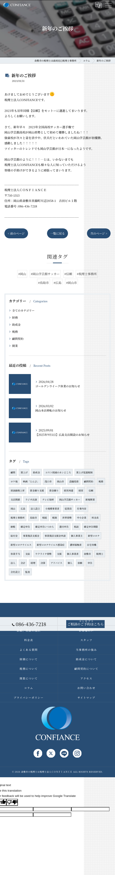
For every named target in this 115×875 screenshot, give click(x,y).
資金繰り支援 (37, 490)
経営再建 (68, 490)
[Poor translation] (12, 802)
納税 (13, 526)
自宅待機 (91, 544)
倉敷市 (87, 553)
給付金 (14, 535)
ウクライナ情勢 (43, 553)
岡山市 (60, 481)
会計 (23, 563)
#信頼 (68, 283)
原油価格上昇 (18, 490)
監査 (27, 572)
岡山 (13, 508)
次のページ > (98, 233)
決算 (43, 563)
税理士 (99, 553)
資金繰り (53, 490)
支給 (27, 553)
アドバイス (56, 563)
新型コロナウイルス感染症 (51, 544)
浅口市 (48, 481)
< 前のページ (16, 233)
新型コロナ (94, 535)
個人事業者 (73, 553)
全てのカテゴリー (23, 310)
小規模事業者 (52, 508)
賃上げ (24, 472)
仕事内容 (81, 508)
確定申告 (25, 526)
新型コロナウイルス (21, 544)
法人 (13, 563)
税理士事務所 (18, 517)
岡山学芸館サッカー (69, 499)
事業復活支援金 (31, 535)
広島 (23, 508)
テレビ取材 (48, 499)
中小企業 (81, 517)
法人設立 (35, 508)
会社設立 (15, 572)
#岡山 (22, 283)
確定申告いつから (44, 526)
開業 (15, 346)
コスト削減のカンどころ (58, 472)
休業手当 (15, 553)
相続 (44, 517)
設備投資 (74, 481)
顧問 (13, 472)
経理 (33, 563)
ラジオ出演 (31, 499)
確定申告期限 (91, 526)
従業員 (68, 508)
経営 (81, 490)
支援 (59, 553)
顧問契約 (17, 339)
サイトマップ (86, 697)
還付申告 (64, 526)
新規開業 (90, 499)
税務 (15, 331)
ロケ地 (14, 481)
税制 (54, 517)
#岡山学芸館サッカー (45, 283)
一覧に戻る (57, 233)
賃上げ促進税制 (84, 472)
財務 (15, 317)
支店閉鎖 (15, 499)
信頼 (91, 490)
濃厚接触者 (76, 544)
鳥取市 (33, 517)
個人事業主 (77, 535)
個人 (70, 563)
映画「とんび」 (31, 481)
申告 (90, 563)
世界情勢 (67, 517)
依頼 (80, 563)
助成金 (16, 324)
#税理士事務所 (87, 283)
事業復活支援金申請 (55, 535)
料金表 (95, 517)
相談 (76, 526)
